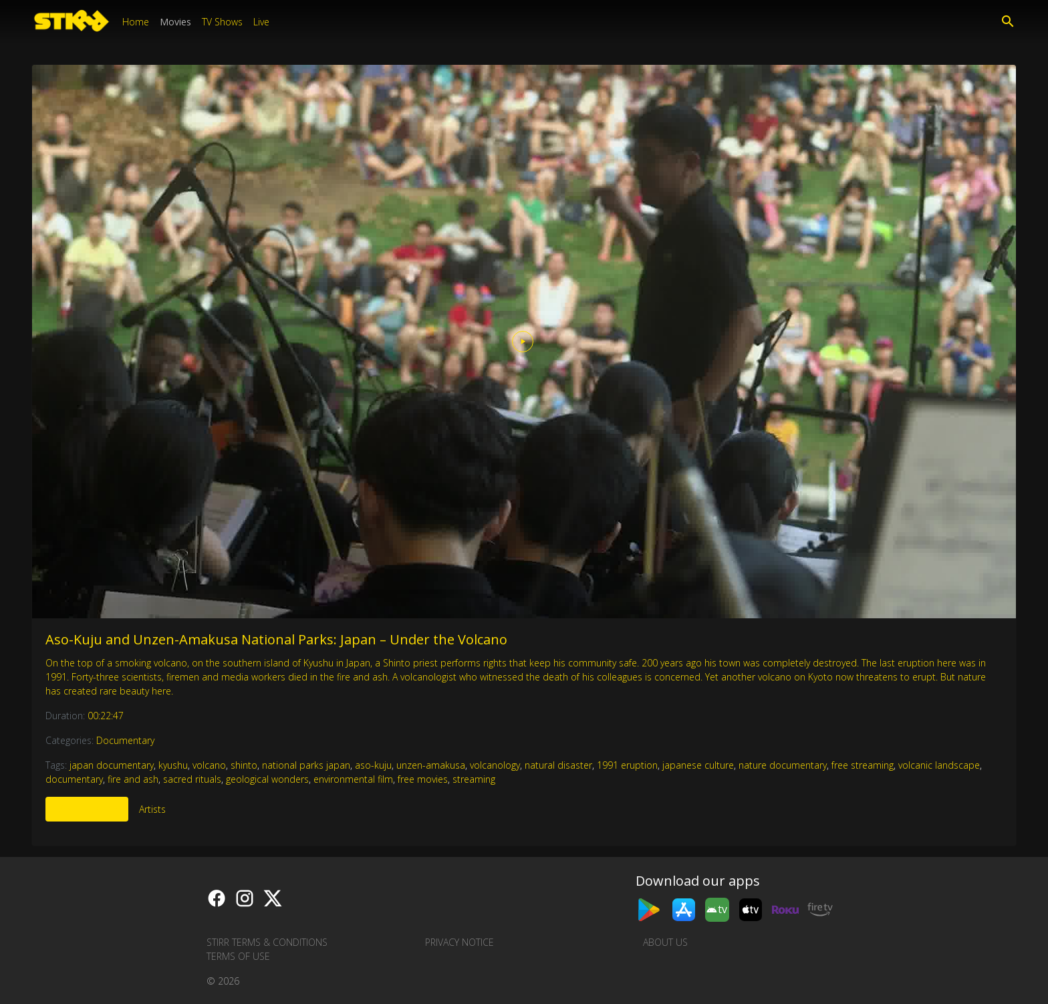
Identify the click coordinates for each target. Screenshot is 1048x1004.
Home (135, 21)
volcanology (495, 765)
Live (261, 21)
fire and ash (133, 779)
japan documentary (112, 765)
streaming (473, 779)
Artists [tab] (152, 809)
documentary (74, 779)
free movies (423, 779)
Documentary (125, 740)
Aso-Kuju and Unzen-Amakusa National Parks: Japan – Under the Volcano (276, 639)
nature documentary (783, 765)
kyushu (173, 765)
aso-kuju (373, 765)
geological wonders (267, 779)
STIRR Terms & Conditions (267, 942)
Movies (175, 21)
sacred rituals (192, 779)
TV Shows (222, 21)
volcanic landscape (939, 765)
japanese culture (698, 765)
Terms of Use (238, 956)
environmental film (353, 779)
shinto (244, 765)
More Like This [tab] (87, 809)
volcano (209, 765)
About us (665, 942)
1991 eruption (627, 765)
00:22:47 (106, 715)
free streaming (862, 765)
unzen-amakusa (430, 765)
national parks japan (306, 765)
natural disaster (558, 765)
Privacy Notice (459, 942)
